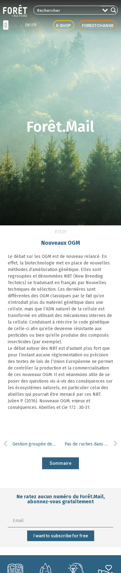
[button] (5, 25)
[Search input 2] (67, 10)
